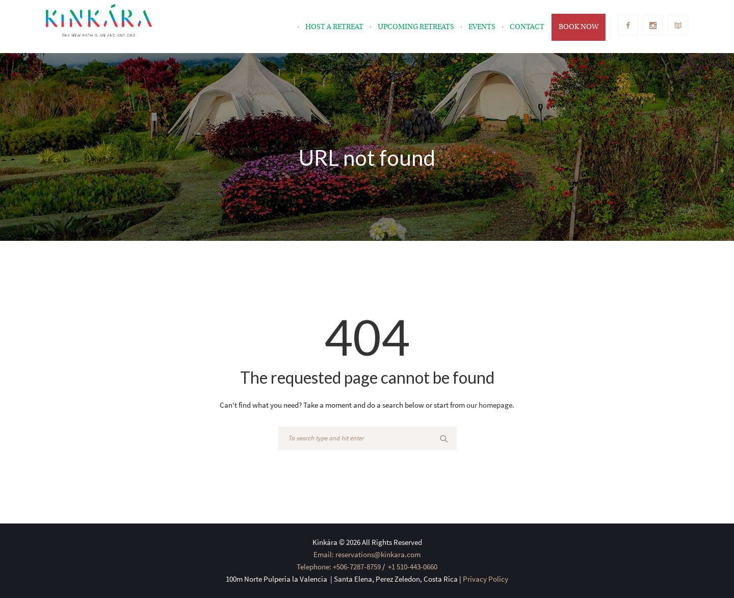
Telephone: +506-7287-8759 (339, 566)
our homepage (489, 405)
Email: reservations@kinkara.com (367, 554)
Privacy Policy (485, 579)
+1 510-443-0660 (411, 566)
